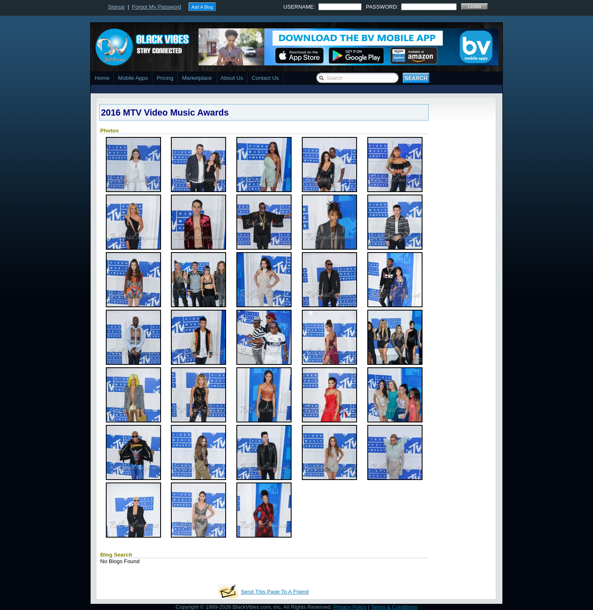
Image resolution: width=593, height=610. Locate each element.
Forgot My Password (156, 7)
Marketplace (197, 78)
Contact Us (265, 78)
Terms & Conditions (394, 607)
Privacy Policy (350, 607)
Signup (116, 7)
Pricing (164, 78)
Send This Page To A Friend (275, 592)
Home (102, 78)
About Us (232, 78)
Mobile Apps (133, 78)
